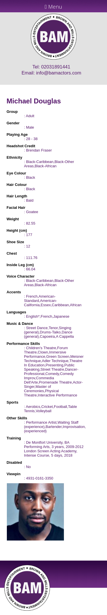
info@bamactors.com (58, 73)
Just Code (90, 613)
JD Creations (41, 613)
